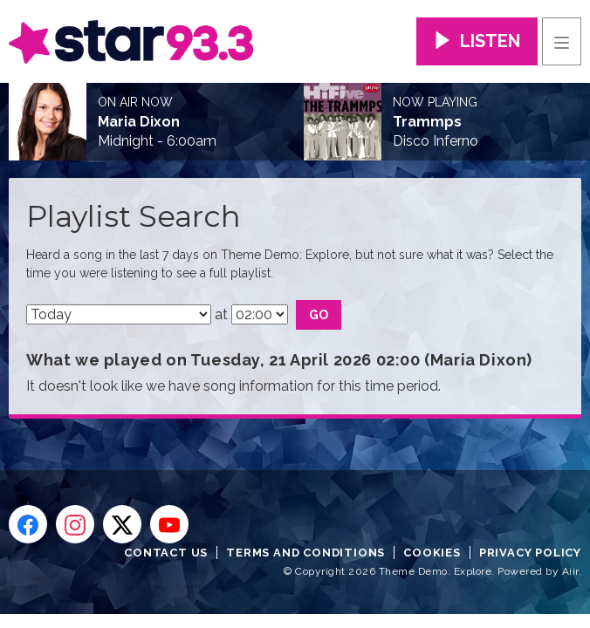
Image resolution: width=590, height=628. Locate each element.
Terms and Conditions (305, 552)
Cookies (432, 552)
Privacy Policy (530, 552)
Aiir (570, 571)
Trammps (427, 122)
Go (318, 315)
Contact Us (166, 552)
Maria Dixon (139, 122)
